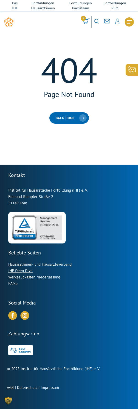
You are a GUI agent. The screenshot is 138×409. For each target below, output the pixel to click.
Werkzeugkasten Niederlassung (34, 277)
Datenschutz (27, 387)
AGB (10, 387)
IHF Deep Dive (20, 270)
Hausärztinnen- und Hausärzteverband (40, 264)
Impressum (50, 387)
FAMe (13, 283)
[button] (8, 401)
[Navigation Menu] (129, 22)
